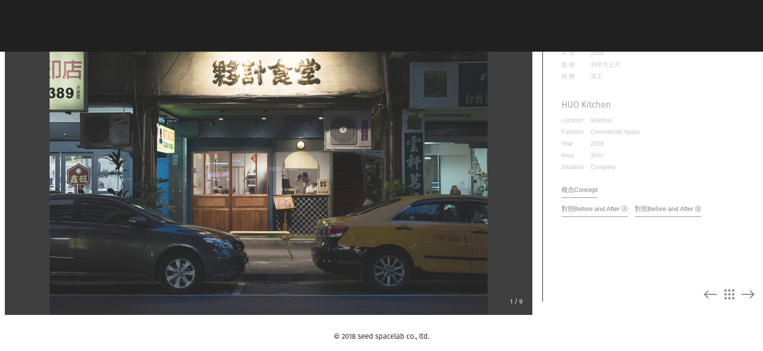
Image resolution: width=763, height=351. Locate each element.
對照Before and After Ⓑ (668, 203)
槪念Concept (580, 184)
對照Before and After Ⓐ (595, 203)
